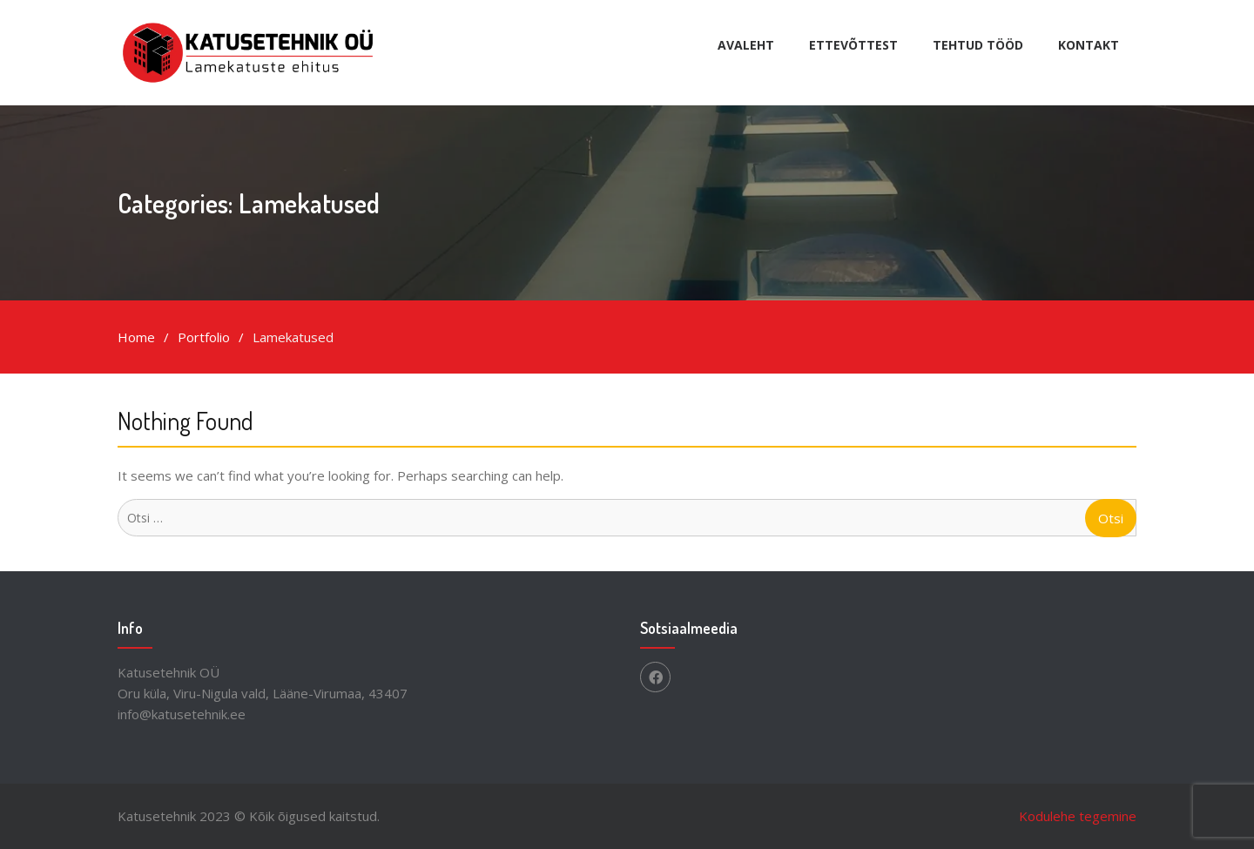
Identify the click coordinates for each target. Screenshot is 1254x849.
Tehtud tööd (978, 45)
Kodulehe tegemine (1077, 816)
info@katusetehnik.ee (182, 714)
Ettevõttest (853, 45)
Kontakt (1088, 45)
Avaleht (746, 45)
